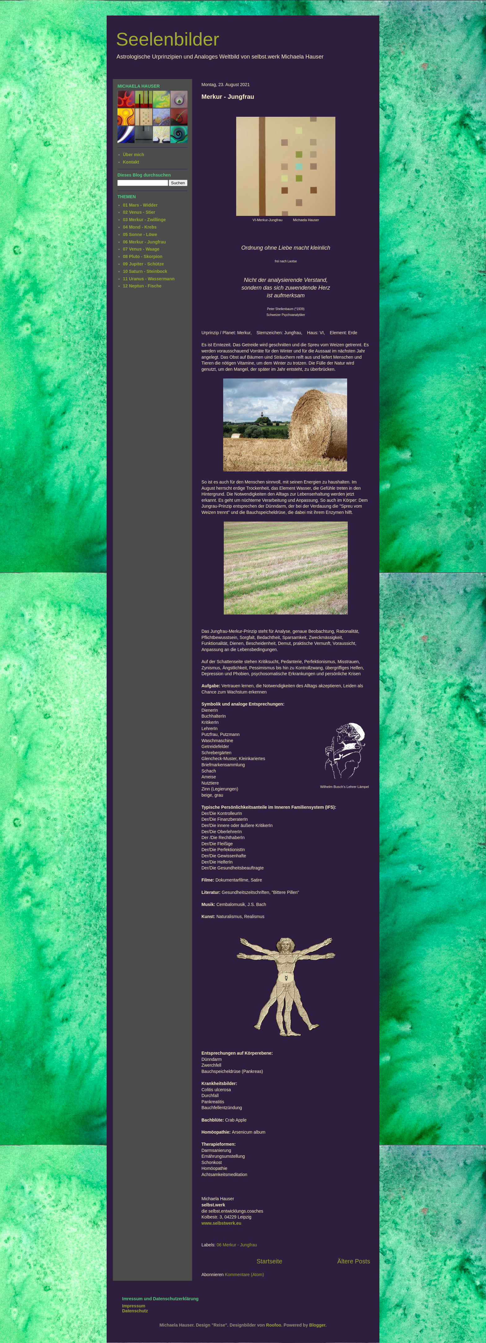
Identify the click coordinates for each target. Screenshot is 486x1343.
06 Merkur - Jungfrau (237, 1244)
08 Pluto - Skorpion (143, 256)
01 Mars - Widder (140, 205)
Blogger (317, 1325)
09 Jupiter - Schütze (143, 263)
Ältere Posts (353, 1261)
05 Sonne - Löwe (140, 234)
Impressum (133, 1305)
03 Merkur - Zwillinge (144, 219)
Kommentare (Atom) (244, 1274)
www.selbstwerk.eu (221, 1223)
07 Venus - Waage (141, 249)
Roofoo (273, 1325)
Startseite (269, 1261)
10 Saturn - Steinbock (145, 271)
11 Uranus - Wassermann (149, 278)
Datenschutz (135, 1310)
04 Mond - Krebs (140, 227)
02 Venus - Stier (139, 212)
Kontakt (131, 162)
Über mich (133, 154)
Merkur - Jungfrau (227, 96)
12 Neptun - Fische (142, 285)
